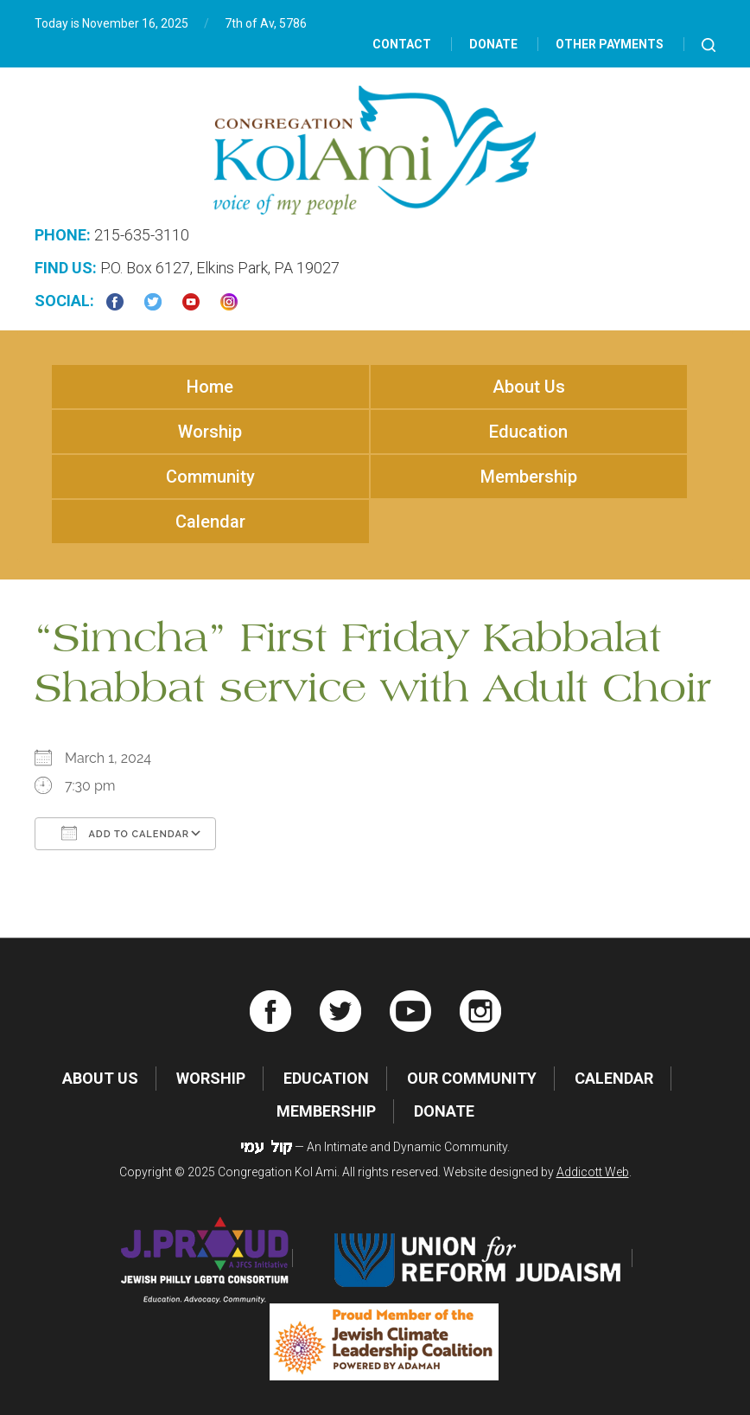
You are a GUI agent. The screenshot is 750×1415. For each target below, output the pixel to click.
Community (210, 476)
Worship (210, 431)
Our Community (472, 1078)
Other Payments (610, 44)
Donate (493, 44)
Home (210, 386)
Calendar (210, 521)
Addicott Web (592, 1172)
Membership (528, 476)
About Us (529, 386)
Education (528, 431)
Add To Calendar (125, 833)
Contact (401, 44)
